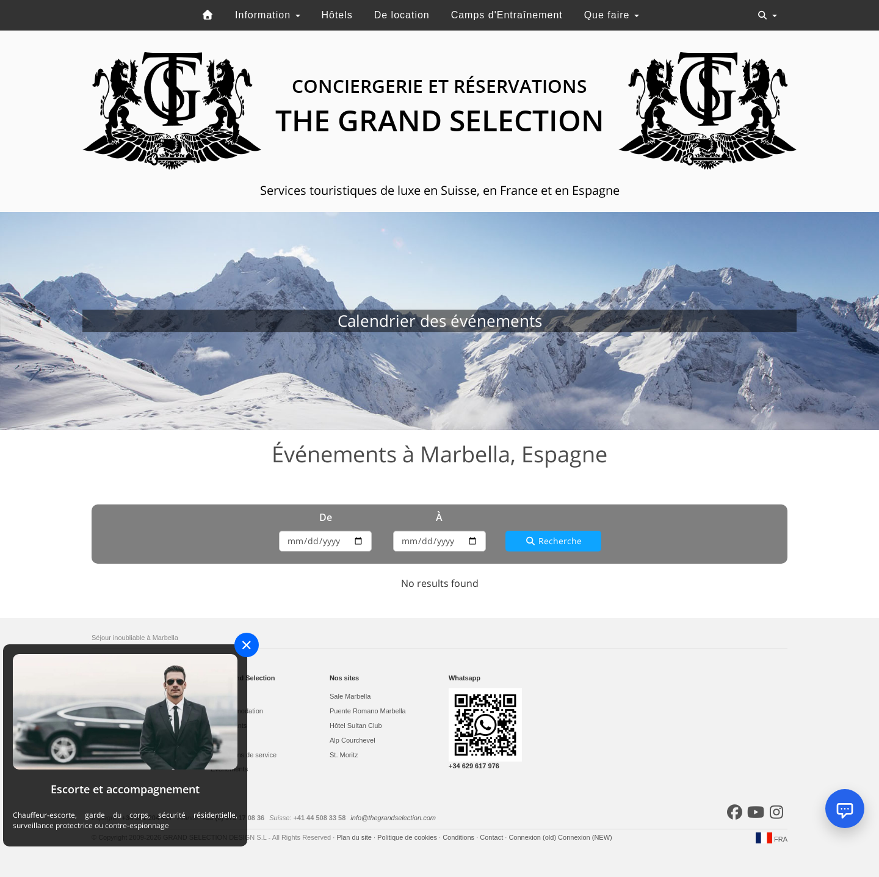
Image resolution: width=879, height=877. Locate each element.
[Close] (246, 645)
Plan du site (355, 837)
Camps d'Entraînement (507, 15)
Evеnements (229, 769)
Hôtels (336, 15)
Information (267, 15)
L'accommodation (237, 711)
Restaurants (229, 725)
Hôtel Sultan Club (356, 725)
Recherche (553, 541)
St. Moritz (344, 755)
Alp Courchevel (352, 740)
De (325, 517)
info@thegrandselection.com (393, 817)
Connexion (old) (533, 837)
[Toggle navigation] (767, 15)
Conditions (459, 837)
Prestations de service (244, 755)
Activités (223, 740)
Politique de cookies (408, 837)
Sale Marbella (350, 696)
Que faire (611, 15)
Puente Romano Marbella (368, 711)
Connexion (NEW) (585, 837)
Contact (492, 837)
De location (402, 15)
